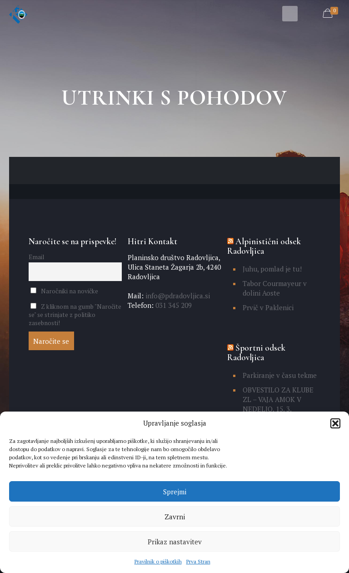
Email (36, 257)
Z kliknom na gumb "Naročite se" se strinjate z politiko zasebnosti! (75, 314)
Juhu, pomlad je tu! (272, 268)
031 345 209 (173, 305)
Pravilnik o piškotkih (158, 561)
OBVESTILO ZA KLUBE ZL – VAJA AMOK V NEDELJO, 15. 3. (278, 399)
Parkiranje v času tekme (280, 375)
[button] (335, 423)
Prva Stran (198, 561)
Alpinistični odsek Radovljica (264, 246)
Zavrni (175, 516)
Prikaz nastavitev (175, 541)
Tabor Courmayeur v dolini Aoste (275, 288)
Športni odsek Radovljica (256, 352)
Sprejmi (174, 491)
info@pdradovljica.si (177, 295)
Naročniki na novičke (64, 291)
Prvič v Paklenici (268, 307)
